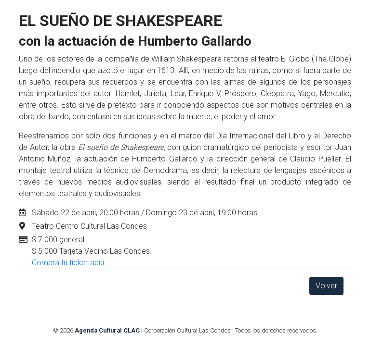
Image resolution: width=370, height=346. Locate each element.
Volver (326, 285)
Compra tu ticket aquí (68, 262)
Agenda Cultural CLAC (107, 330)
